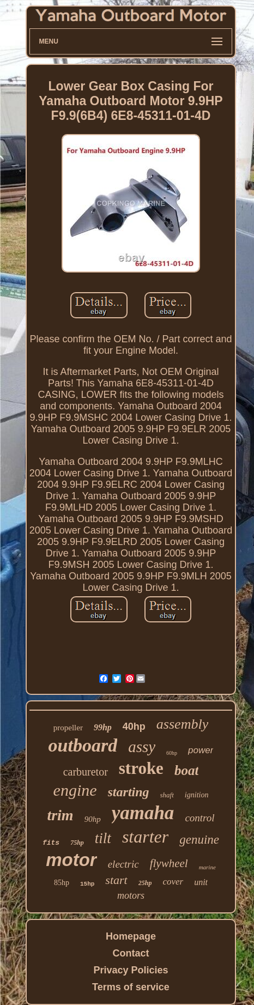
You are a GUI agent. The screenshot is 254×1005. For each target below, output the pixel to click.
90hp (92, 819)
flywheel (169, 863)
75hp (77, 842)
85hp (61, 883)
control (199, 818)
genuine (199, 839)
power (200, 750)
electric (123, 864)
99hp (103, 727)
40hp (134, 726)
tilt (103, 838)
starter (145, 836)
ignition (197, 795)
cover (172, 881)
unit (201, 882)
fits (51, 843)
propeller (68, 727)
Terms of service (131, 987)
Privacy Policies (130, 970)
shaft (167, 795)
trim (60, 815)
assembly (182, 724)
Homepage (131, 936)
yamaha (143, 813)
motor (71, 860)
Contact (130, 953)
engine (75, 790)
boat (186, 770)
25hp (145, 883)
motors (130, 895)
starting (128, 792)
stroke (141, 768)
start (116, 880)
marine (207, 867)
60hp (171, 753)
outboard (83, 745)
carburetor (85, 772)
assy (141, 746)
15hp (87, 884)
